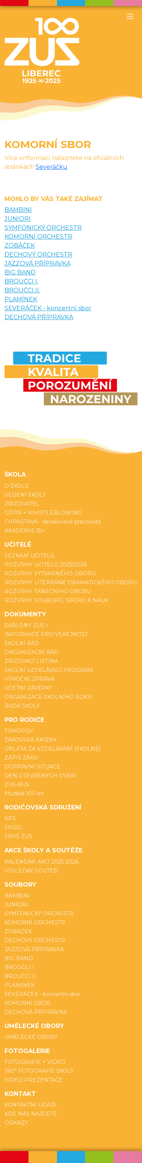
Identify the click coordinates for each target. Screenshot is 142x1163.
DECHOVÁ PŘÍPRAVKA (38, 317)
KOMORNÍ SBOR (27, 1003)
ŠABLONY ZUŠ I (26, 625)
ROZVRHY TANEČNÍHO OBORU (47, 591)
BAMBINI (18, 209)
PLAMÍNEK (20, 299)
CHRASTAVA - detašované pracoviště (52, 521)
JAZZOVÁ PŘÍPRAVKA (37, 263)
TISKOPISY (18, 730)
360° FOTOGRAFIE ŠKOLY (39, 1071)
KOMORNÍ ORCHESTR (38, 236)
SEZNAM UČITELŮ (29, 555)
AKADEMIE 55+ (24, 530)
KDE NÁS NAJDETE (30, 1113)
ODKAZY (16, 1122)
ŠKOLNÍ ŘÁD (21, 643)
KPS (10, 818)
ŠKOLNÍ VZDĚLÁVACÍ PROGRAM (48, 670)
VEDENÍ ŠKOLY (25, 494)
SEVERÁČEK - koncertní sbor (47, 308)
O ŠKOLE (16, 486)
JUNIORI (17, 218)
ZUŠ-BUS (16, 784)
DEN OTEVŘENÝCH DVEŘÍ (40, 775)
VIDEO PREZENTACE (33, 1079)
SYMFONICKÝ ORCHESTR (43, 227)
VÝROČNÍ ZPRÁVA (29, 679)
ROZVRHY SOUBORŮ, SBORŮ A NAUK (56, 600)
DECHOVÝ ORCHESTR (38, 254)
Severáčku (51, 166)
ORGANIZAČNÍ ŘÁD (31, 652)
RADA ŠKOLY (22, 705)
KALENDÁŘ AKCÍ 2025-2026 (41, 861)
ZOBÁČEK (19, 245)
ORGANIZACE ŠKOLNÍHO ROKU (48, 697)
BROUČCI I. (21, 281)
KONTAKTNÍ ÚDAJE (30, 1104)
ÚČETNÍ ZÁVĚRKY (28, 688)
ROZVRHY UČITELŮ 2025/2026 (45, 564)
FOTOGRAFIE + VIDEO (35, 1062)
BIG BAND (20, 272)
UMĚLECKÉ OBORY (31, 1037)
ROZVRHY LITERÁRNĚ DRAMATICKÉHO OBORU (70, 582)
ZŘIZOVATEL (21, 503)
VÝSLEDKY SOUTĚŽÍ (31, 870)
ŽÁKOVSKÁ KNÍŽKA (30, 739)
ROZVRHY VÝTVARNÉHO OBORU (50, 573)
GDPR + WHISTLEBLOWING (43, 512)
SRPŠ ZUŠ (18, 836)
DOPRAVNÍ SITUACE (32, 766)
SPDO (12, 827)
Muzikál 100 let (24, 793)
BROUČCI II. (22, 290)
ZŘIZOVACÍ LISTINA (31, 661)
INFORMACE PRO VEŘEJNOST (46, 634)
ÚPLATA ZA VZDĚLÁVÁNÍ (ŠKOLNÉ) (52, 748)
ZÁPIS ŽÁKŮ (21, 757)
